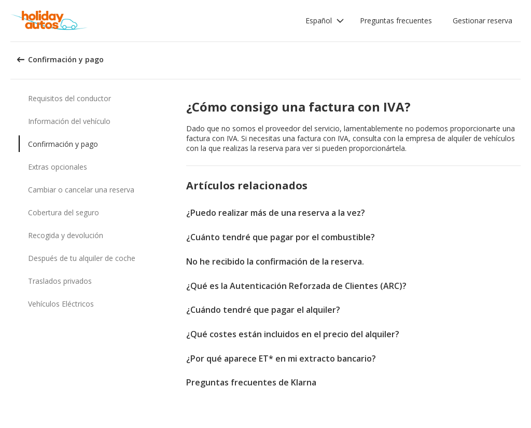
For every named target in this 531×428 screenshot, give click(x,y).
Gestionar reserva (482, 20)
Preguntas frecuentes (396, 20)
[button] (325, 20)
